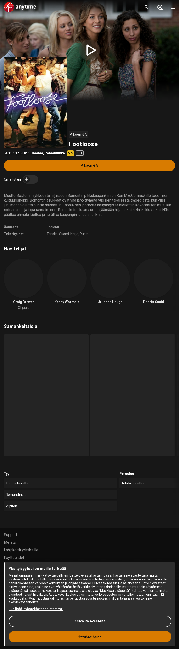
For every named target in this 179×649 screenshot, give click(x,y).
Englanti (53, 227)
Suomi (64, 234)
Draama (36, 153)
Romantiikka (55, 153)
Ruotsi (84, 234)
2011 (8, 153)
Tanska (52, 234)
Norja (74, 234)
